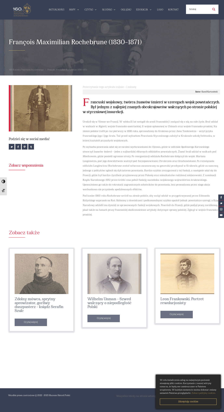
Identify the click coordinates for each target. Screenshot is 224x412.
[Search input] (199, 9)
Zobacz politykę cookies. (203, 393)
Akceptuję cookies (188, 402)
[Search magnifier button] (214, 9)
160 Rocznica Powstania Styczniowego (26, 70)
